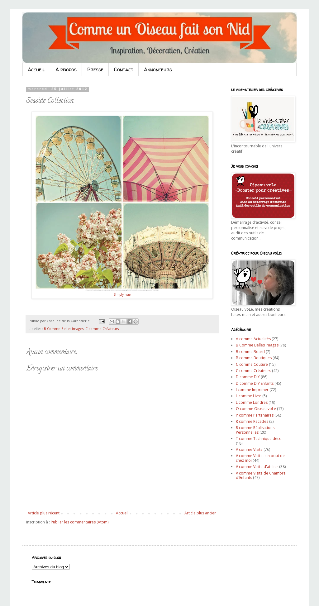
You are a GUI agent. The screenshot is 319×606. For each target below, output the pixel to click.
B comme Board (250, 351)
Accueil (36, 69)
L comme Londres (252, 402)
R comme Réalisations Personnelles (255, 430)
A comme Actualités (253, 338)
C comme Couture (252, 364)
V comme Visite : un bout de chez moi (260, 458)
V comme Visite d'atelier (257, 466)
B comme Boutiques (254, 357)
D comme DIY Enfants (255, 383)
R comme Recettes (252, 421)
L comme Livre (248, 395)
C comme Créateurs (102, 328)
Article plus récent (44, 513)
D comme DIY (248, 376)
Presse (95, 69)
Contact (123, 69)
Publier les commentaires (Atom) (79, 522)
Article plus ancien (200, 513)
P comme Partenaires (255, 415)
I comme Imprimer (252, 389)
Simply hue (122, 294)
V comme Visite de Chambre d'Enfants (261, 475)
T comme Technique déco (259, 438)
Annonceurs (158, 69)
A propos (66, 69)
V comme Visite (249, 449)
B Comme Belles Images (63, 328)
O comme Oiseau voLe (256, 408)
